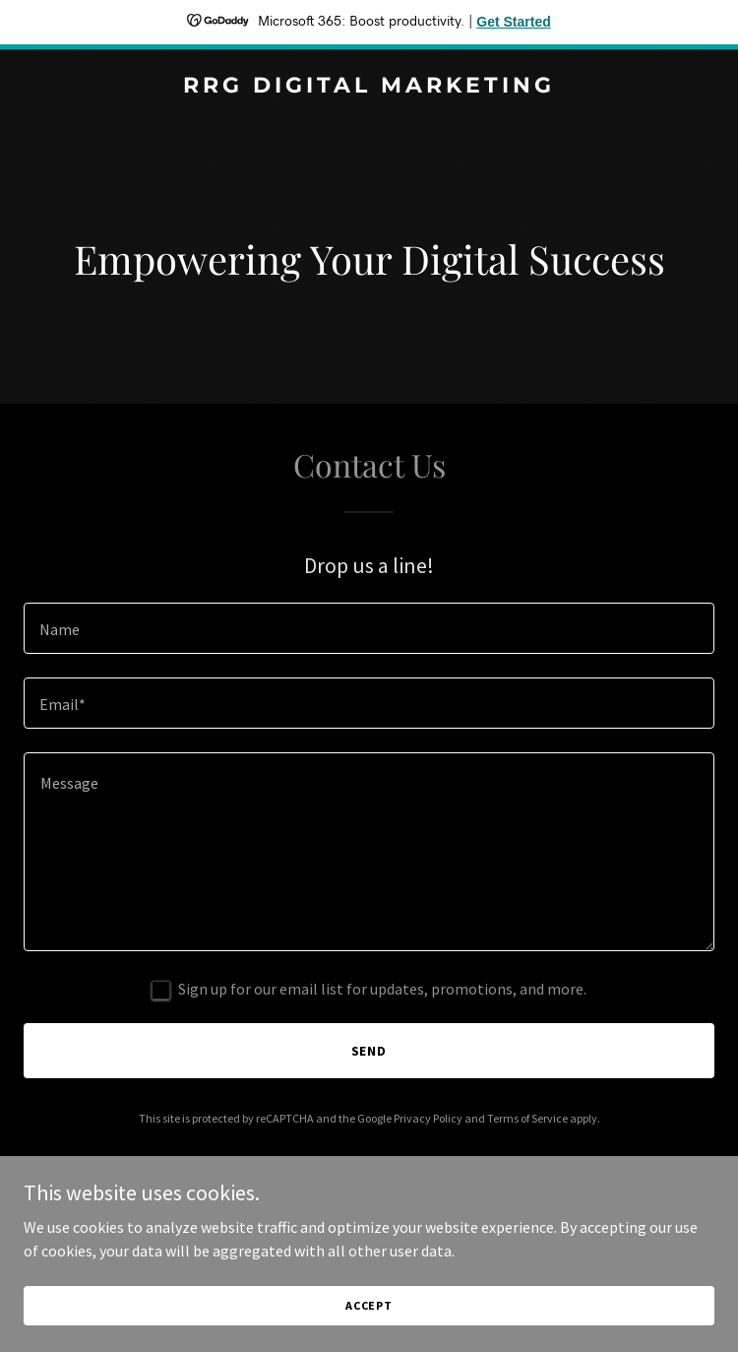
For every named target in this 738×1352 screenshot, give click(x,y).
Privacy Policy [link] (428, 1118)
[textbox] (369, 628)
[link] (369, 87)
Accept (369, 1305)
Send (369, 1051)
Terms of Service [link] (527, 1118)
